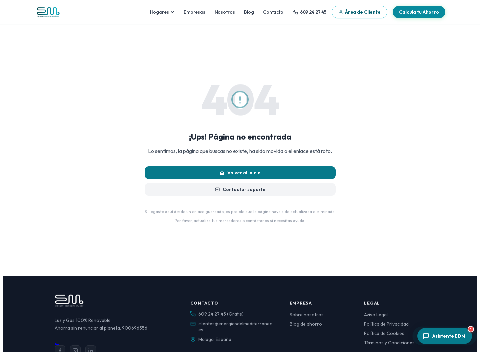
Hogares (162, 12)
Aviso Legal (376, 315)
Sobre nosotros (307, 315)
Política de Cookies (384, 333)
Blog (249, 12)
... (57, 342)
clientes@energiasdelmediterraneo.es (236, 327)
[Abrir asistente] (444, 336)
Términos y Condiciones (389, 343)
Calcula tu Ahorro (419, 12)
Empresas (194, 12)
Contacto (273, 12)
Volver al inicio (240, 173)
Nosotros (225, 12)
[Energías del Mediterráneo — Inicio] (48, 12)
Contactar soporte (240, 189)
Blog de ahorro (306, 324)
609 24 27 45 (309, 12)
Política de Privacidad (386, 324)
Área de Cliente (359, 12)
